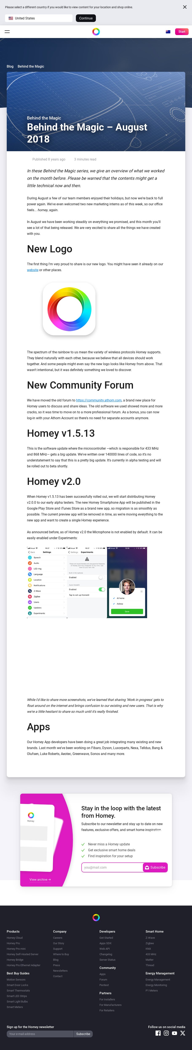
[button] (39, 18)
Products (13, 931)
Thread (150, 965)
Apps (102, 974)
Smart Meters (15, 1007)
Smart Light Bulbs (17, 1001)
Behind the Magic (31, 66)
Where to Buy (61, 954)
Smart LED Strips (17, 996)
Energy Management (158, 979)
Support (57, 948)
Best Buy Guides (18, 973)
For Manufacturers (110, 1004)
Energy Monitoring (156, 985)
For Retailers (106, 1010)
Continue (86, 18)
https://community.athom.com (99, 400)
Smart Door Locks (17, 985)
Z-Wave (150, 937)
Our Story (58, 943)
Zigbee (150, 943)
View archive (40, 879)
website (32, 270)
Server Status (107, 959)
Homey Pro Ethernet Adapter (23, 965)
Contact (57, 976)
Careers (57, 937)
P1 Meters (152, 990)
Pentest (104, 985)
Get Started (106, 937)
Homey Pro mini (16, 948)
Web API (104, 948)
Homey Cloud (15, 937)
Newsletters (60, 970)
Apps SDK (105, 943)
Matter (149, 959)
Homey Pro (13, 943)
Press (56, 965)
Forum (103, 979)
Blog (10, 66)
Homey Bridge (15, 959)
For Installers (107, 999)
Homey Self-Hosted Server (22, 954)
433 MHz (151, 954)
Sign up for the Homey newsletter (30, 1027)
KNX (148, 948)
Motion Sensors (16, 979)
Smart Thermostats (18, 990)
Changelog (105, 954)
